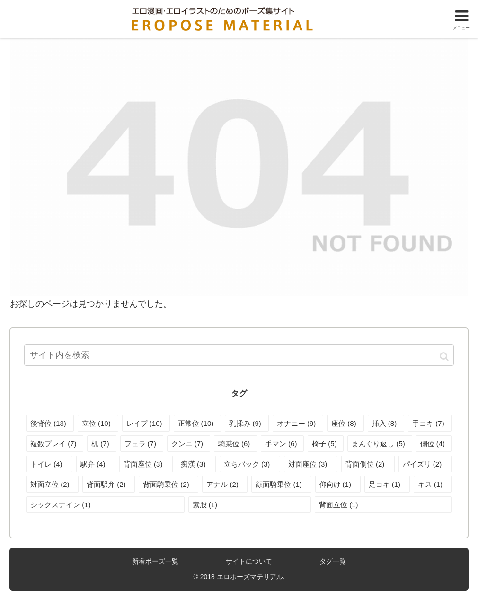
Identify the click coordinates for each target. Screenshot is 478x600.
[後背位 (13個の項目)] (50, 423)
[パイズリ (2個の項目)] (425, 464)
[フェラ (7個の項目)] (141, 443)
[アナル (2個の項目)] (225, 484)
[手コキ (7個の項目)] (429, 423)
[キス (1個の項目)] (433, 484)
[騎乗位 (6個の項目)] (235, 443)
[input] (239, 355)
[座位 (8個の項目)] (345, 423)
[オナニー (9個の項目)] (298, 423)
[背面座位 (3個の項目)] (146, 464)
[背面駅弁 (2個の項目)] (108, 484)
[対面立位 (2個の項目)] (52, 484)
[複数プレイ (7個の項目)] (54, 443)
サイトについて (249, 561)
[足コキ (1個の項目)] (387, 484)
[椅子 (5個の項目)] (326, 443)
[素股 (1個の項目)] (249, 504)
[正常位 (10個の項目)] (197, 423)
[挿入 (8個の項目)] (386, 423)
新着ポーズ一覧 (155, 561)
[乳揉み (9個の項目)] (246, 423)
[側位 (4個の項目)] (434, 443)
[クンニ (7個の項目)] (188, 443)
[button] (444, 356)
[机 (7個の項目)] (101, 443)
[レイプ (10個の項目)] (146, 423)
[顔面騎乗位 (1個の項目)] (281, 484)
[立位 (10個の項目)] (98, 423)
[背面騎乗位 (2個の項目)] (168, 484)
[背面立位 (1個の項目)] (383, 504)
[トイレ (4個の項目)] (49, 464)
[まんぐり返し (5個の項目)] (379, 443)
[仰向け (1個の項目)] (338, 484)
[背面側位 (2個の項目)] (368, 464)
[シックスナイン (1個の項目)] (105, 504)
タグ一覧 (332, 561)
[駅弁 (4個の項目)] (95, 464)
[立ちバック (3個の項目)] (250, 464)
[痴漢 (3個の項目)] (196, 464)
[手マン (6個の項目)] (282, 443)
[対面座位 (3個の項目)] (310, 464)
